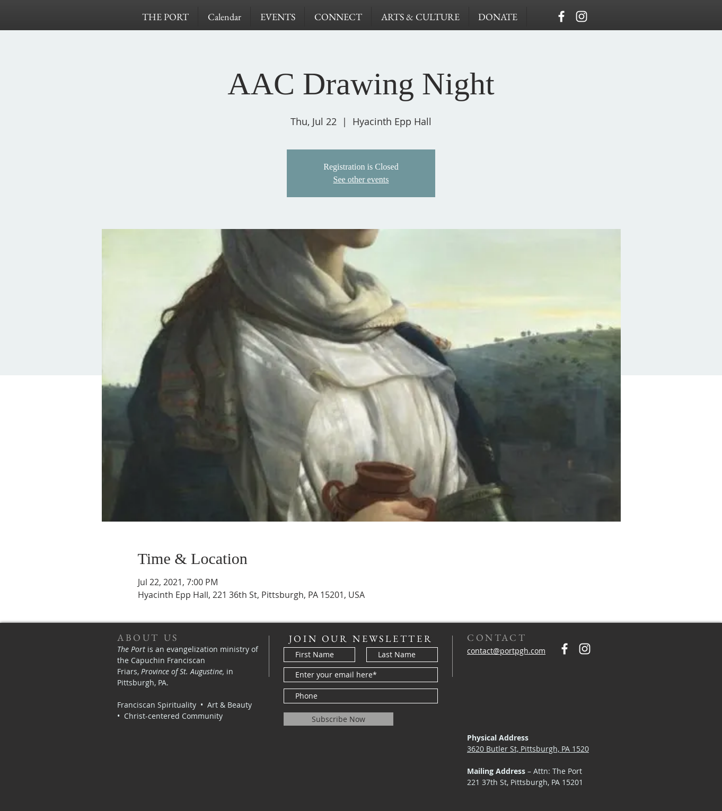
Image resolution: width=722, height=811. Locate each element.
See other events (361, 179)
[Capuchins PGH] (561, 16)
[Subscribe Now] (338, 719)
